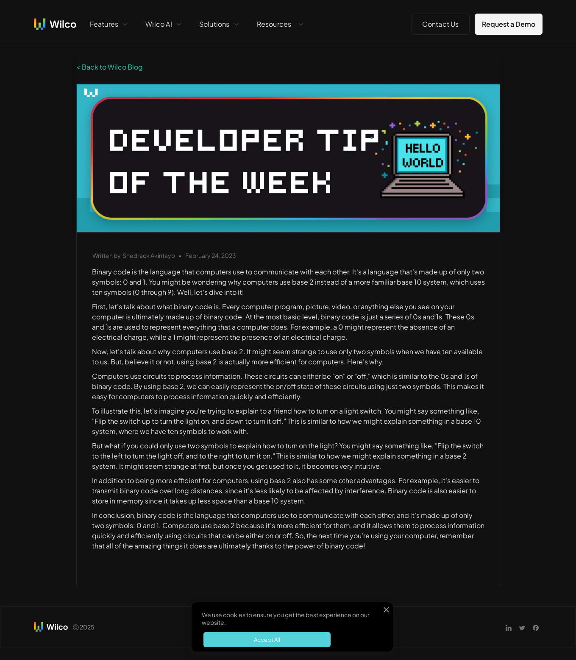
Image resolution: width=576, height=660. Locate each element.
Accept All (267, 639)
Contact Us (440, 24)
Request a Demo (508, 24)
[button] (109, 24)
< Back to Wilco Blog (109, 66)
